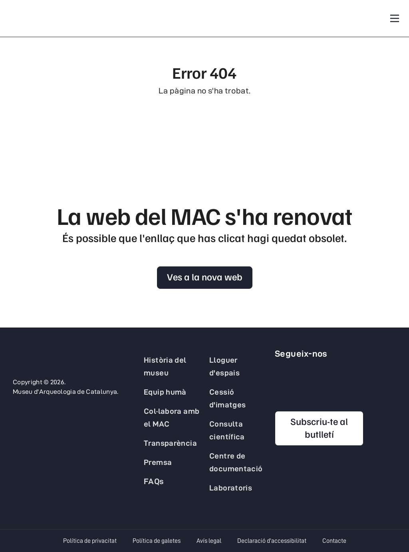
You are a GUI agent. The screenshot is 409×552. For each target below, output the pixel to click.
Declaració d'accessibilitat (271, 541)
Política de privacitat (90, 541)
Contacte (334, 541)
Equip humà (165, 392)
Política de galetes (157, 541)
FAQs (154, 481)
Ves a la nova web (204, 276)
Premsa (158, 462)
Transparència (170, 443)
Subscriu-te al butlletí (319, 427)
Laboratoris (230, 488)
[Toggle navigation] (395, 18)
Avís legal (209, 541)
